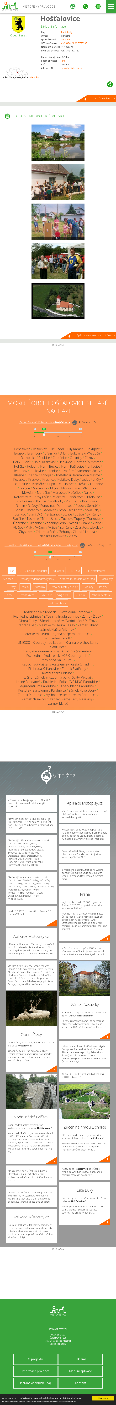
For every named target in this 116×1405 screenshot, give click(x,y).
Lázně (9, 595)
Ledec (85, 479)
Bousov (19, 453)
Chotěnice (60, 457)
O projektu (35, 1359)
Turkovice (94, 518)
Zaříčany (66, 527)
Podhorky (56, 501)
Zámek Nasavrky (34, 699)
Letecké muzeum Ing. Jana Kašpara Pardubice (57, 634)
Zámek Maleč (58, 703)
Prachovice (90, 501)
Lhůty (97, 479)
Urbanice (35, 523)
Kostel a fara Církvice (57, 673)
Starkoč (20, 514)
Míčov (54, 488)
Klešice (19, 475)
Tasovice (33, 518)
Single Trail (63, 595)
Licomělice (20, 484)
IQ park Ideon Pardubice (76, 686)
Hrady (12, 587)
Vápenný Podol (56, 523)
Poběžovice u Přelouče (84, 497)
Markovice (40, 488)
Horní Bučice (49, 466)
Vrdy (29, 527)
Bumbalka (28, 457)
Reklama (80, 1359)
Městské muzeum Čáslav (57, 625)
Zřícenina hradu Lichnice (61, 616)
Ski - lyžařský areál (96, 571)
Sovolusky (92, 510)
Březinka (34, 77)
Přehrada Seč (26, 625)
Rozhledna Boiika (55, 682)
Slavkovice (49, 510)
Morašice (43, 492)
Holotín (32, 466)
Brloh (64, 453)
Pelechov (58, 497)
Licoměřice (38, 484)
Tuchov (66, 518)
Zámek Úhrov (88, 625)
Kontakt (80, 1383)
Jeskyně (103, 587)
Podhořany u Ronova (32, 501)
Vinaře (85, 523)
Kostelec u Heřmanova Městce (78, 475)
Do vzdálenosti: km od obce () (41, 545)
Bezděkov (40, 449)
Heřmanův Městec (87, 462)
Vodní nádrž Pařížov (80, 621)
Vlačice (18, 527)
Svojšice (18, 518)
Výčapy (40, 527)
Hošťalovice (60, 18)
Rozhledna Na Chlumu (57, 660)
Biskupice (93, 449)
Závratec (81, 527)
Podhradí (72, 501)
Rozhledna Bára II (57, 638)
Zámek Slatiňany (74, 668)
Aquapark (58, 571)
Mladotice (89, 488)
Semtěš (92, 505)
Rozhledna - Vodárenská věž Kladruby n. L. (57, 655)
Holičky (19, 466)
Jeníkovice (37, 471)
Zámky (25, 587)
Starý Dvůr (36, 514)
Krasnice (48, 479)
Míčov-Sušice (70, 488)
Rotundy (88, 587)
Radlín (20, 505)
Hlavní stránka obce (104, 98)
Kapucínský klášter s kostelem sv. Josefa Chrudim (57, 664)
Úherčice (19, 523)
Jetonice (52, 471)
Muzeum (80, 595)
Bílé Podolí (57, 449)
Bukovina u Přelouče (85, 453)
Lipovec (68, 484)
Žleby (73, 536)
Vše (12, 571)
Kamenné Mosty (88, 471)
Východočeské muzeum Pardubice (71, 695)
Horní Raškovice (72, 466)
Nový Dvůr (41, 497)
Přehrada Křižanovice (43, 668)
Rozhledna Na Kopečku (41, 612)
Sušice (79, 514)
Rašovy (33, 505)
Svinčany (93, 514)
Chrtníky (76, 457)
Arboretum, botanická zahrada (77, 579)
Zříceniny (40, 587)
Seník (19, 510)
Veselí (73, 523)
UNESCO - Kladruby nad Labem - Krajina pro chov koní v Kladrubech (58, 644)
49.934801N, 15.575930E (74, 43)
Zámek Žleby (91, 616)
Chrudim (65, 39)
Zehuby (64, 532)
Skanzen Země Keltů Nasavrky (70, 699)
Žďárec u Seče (46, 532)
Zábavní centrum (101, 595)
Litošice (82, 484)
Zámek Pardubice (30, 695)
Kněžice (32, 475)
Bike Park (46, 595)
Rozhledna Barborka (75, 612)
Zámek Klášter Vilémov (57, 629)
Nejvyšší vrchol (26, 595)
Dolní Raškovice (45, 462)
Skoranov (32, 510)
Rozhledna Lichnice (27, 616)
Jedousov (20, 471)
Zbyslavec (26, 532)
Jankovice (93, 466)
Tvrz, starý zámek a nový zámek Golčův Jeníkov (58, 651)
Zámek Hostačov (51, 621)
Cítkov (89, 457)
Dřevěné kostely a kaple (64, 587)
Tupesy (79, 518)
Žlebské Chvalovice (52, 536)
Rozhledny (107, 579)
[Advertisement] (58, 370)
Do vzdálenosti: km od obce (44, 422)
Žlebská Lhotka (84, 532)
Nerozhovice (23, 497)
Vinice (97, 523)
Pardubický (66, 32)
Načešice (74, 492)
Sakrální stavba (58, 603)
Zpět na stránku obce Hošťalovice (96, 335)
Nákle (88, 492)
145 (64, 60)
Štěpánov (53, 514)
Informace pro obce (35, 1371)
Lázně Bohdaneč (28, 682)
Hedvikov (65, 462)
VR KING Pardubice (84, 682)
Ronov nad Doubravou (56, 505)
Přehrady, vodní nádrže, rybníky (36, 579)
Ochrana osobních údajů (36, 1383)
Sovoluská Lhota (70, 510)
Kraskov (34, 479)
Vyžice (52, 527)
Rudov (79, 505)
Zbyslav (95, 527)
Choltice (44, 457)
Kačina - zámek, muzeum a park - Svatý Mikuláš (57, 677)
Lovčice (25, 488)
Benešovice (22, 449)
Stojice (67, 514)
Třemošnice (50, 518)
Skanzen (8, 579)
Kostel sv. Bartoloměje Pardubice (42, 690)
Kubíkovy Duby (68, 479)
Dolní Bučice (22, 462)
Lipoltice (55, 484)
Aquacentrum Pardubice (38, 686)
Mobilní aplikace (80, 1371)
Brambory (34, 453)
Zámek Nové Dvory (82, 690)
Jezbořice (67, 471)
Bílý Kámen (75, 449)
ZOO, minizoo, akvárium (33, 571)
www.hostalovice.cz (72, 68)
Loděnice (96, 484)
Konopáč (47, 475)
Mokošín (28, 492)
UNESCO (74, 571)
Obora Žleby (28, 621)
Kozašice (19, 479)
